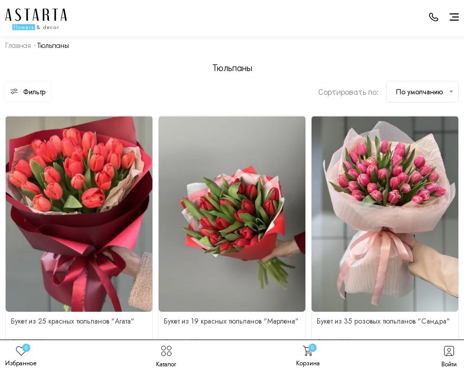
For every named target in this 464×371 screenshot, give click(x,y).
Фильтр (27, 92)
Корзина (308, 355)
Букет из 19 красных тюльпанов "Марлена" (231, 321)
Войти (449, 355)
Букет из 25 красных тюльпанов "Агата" (72, 321)
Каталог (166, 355)
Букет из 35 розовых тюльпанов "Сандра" (383, 321)
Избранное (21, 355)
